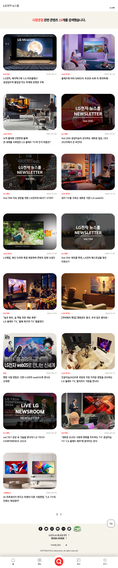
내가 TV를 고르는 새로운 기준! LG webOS (82, 198)
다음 (66, 514)
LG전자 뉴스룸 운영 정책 (58, 535)
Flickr (63, 529)
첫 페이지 (47, 514)
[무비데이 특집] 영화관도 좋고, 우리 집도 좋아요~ (84, 317)
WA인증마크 (77, 529)
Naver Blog (58, 529)
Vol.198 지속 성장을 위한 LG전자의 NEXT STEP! (28, 198)
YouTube (46, 529)
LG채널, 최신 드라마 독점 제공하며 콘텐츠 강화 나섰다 (29, 257)
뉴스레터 (112, 8)
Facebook (40, 529)
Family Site (58, 544)
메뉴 (39, 564)
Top (111, 523)
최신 (78, 564)
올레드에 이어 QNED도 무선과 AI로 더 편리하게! (84, 78)
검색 (59, 561)
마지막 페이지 (70, 514)
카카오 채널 (69, 529)
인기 (105, 564)
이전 (51, 514)
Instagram (52, 529)
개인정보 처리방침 (57, 538)
